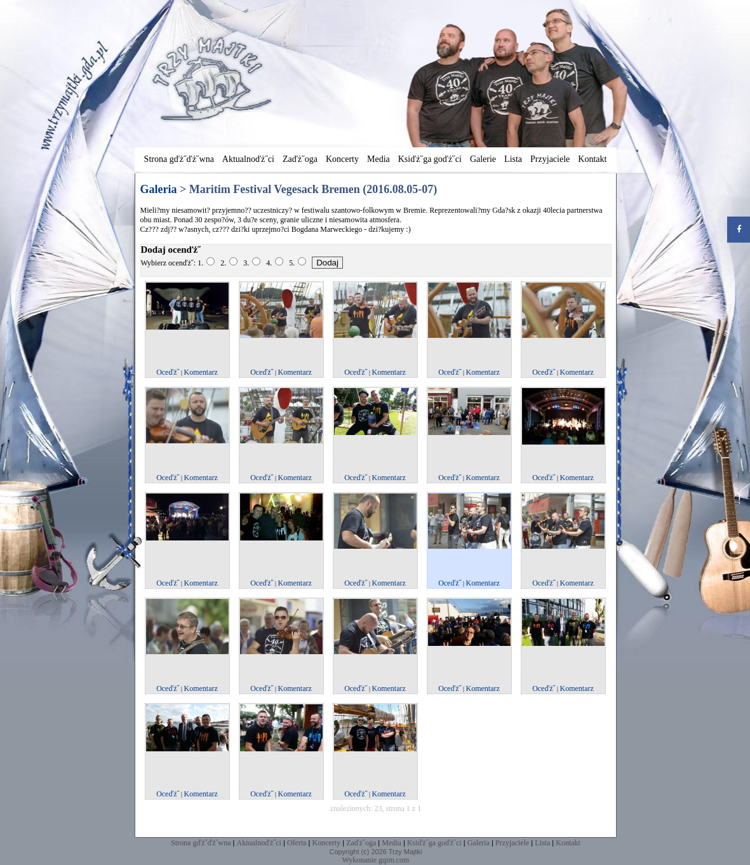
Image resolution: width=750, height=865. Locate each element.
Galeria (478, 842)
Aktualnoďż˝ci (248, 159)
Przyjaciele (550, 159)
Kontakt (592, 159)
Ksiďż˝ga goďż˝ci (430, 159)
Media (378, 159)
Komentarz (201, 372)
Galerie (483, 159)
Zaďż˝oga (300, 159)
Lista (513, 159)
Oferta (297, 842)
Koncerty (342, 159)
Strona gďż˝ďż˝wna (179, 159)
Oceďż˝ (167, 372)
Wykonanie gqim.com (376, 859)
